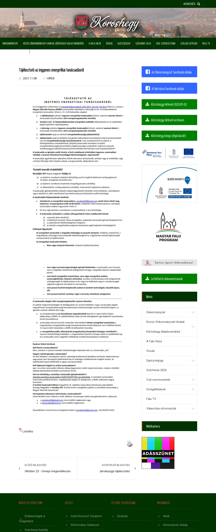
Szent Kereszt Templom (86, 516)
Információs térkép (175, 525)
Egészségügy (124, 43)
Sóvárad (122, 516)
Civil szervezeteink (165, 43)
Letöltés (28, 431)
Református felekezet (85, 525)
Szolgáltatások (188, 43)
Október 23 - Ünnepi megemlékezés (48, 471)
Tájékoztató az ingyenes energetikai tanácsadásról (51, 70)
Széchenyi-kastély (36, 530)
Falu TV (206, 43)
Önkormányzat (10, 43)
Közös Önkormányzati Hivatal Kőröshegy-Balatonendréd (53, 43)
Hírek (51, 78)
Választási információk (161, 408)
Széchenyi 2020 (143, 43)
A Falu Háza (95, 43)
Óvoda (109, 43)
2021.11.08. (28, 78)
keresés (192, 4)
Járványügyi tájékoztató (114, 471)
